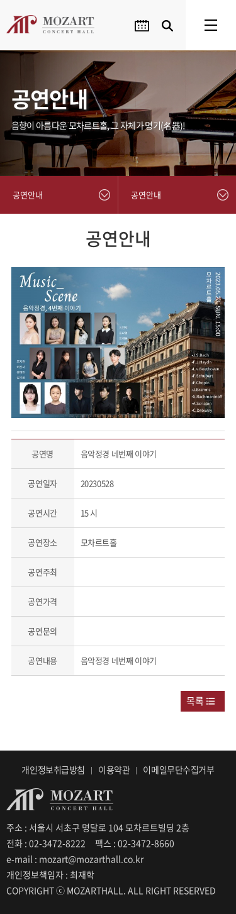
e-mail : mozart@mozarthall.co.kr (74, 858)
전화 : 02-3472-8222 (46, 843)
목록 (195, 701)
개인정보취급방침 (53, 769)
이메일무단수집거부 (178, 769)
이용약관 (114, 769)
